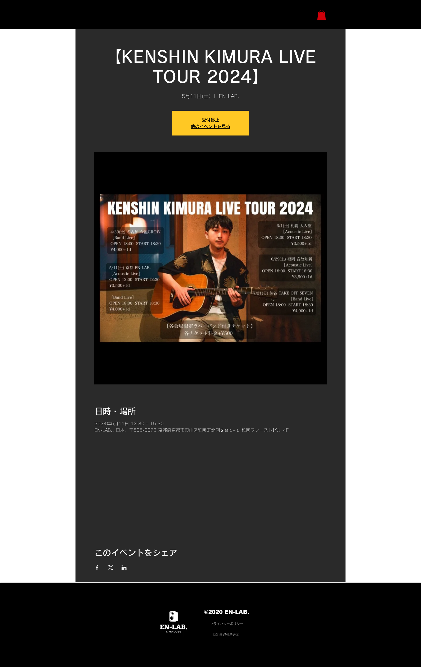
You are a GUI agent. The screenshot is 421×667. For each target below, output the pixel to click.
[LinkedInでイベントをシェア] (124, 567)
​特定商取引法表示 (226, 634)
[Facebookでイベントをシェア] (97, 567)
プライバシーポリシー (226, 623)
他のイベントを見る (210, 126)
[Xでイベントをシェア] (110, 567)
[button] (321, 15)
